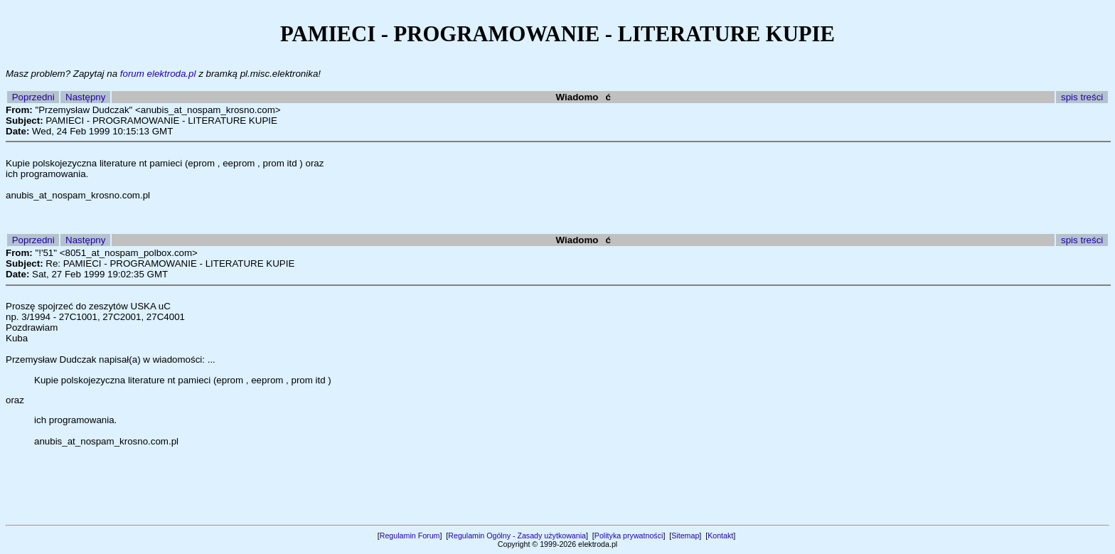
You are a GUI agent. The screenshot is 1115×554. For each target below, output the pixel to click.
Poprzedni (33, 97)
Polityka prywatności (628, 535)
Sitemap (685, 535)
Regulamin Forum (410, 535)
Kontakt (720, 535)
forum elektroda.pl (158, 73)
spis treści (1082, 97)
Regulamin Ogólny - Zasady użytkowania (517, 535)
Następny (85, 97)
